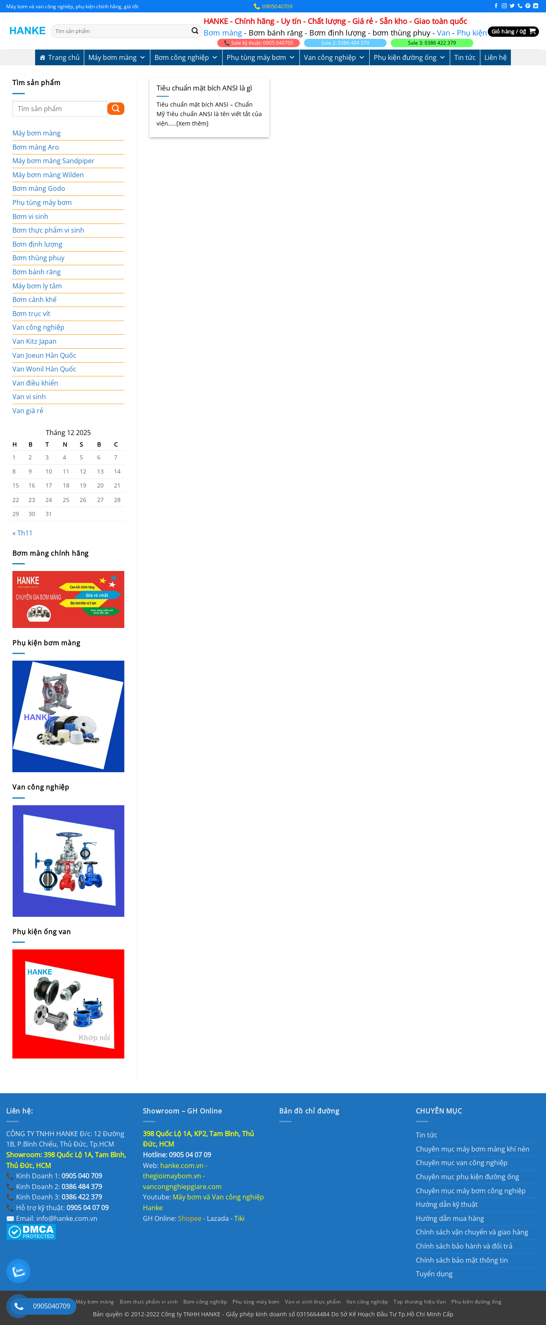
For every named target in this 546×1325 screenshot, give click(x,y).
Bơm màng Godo (38, 188)
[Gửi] (195, 31)
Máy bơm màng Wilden (48, 174)
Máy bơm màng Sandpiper (53, 160)
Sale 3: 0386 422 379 (432, 42)
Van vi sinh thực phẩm (313, 1301)
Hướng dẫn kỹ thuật (447, 1204)
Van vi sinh (29, 396)
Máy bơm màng (117, 57)
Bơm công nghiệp (186, 57)
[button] (513, 31)
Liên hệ (495, 57)
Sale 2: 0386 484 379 (345, 42)
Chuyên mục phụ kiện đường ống (467, 1176)
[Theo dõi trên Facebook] (496, 6)
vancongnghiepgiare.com (182, 1186)
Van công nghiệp (334, 57)
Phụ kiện (472, 33)
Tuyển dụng (434, 1273)
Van (443, 33)
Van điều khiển (35, 383)
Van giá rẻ (27, 410)
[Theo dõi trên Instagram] (504, 6)
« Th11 (22, 533)
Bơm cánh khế (34, 299)
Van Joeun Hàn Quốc (44, 355)
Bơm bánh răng (36, 271)
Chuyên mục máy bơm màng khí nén (472, 1149)
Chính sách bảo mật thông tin (462, 1260)
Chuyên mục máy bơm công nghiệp (471, 1190)
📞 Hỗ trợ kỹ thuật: (57, 1207)
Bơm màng (223, 33)
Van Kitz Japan (34, 341)
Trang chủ (64, 57)
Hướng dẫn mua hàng (450, 1218)
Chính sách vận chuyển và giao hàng (472, 1232)
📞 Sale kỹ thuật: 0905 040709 (258, 42)
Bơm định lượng (37, 244)
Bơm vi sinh (30, 216)
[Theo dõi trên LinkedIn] (535, 6)
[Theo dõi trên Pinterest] (527, 6)
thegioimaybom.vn (172, 1175)
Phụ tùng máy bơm (261, 57)
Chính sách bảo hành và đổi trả (464, 1246)
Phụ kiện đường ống (410, 57)
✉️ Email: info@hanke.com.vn (51, 1218)
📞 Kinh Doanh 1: (54, 1175)
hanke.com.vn (182, 1165)
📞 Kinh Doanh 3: (54, 1196)
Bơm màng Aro (35, 147)
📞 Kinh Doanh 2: (54, 1186)
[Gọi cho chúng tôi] (520, 6)
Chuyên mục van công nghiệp (462, 1162)
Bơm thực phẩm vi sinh (48, 230)
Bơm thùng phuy (38, 257)
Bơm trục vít (31, 313)
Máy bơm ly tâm (37, 285)
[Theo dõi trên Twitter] (512, 6)
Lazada (218, 1218)
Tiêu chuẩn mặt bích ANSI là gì (204, 88)
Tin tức (465, 57)
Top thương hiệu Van (420, 1301)
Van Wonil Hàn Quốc (44, 368)
